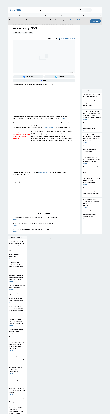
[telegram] (20, 182)
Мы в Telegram (82, 15)
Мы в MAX (93, 15)
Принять (95, 21)
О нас (27, 365)
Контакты (47, 365)
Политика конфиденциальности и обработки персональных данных (22, 392)
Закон (25, 32)
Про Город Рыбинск (37, 356)
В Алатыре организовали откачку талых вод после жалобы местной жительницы (44, 218)
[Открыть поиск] (95, 9)
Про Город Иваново (62, 354)
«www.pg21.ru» (18, 371)
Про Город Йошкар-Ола (38, 354)
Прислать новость (85, 10)
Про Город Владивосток (25, 359)
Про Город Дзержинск (12, 359)
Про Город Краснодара (38, 359)
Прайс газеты (10, 368)
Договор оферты (29, 367)
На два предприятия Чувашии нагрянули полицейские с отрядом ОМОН (44, 224)
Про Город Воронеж (50, 354)
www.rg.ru (62, 118)
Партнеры (47, 368)
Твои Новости (23, 354)
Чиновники (17, 32)
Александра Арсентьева (67, 38)
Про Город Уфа (49, 356)
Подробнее (46, 390)
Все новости (28, 10)
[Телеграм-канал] (59, 76)
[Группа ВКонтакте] (28, 76)
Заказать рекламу (57, 15)
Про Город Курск (23, 356)
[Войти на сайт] (99, 9)
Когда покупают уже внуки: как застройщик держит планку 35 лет (44, 230)
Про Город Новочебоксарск (13, 354)
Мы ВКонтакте (70, 15)
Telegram (9, 365)
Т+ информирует (30, 15)
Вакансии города (43, 15)
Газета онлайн (53, 10)
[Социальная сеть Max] (44, 80)
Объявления (10, 367)
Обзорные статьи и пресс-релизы (52, 367)
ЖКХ (30, 32)
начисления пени (48, 127)
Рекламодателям (67, 10)
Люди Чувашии (40, 10)
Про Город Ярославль (12, 356)
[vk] (15, 182)
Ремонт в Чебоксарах (15, 15)
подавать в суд (42, 172)
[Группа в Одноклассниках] (76, 356)
